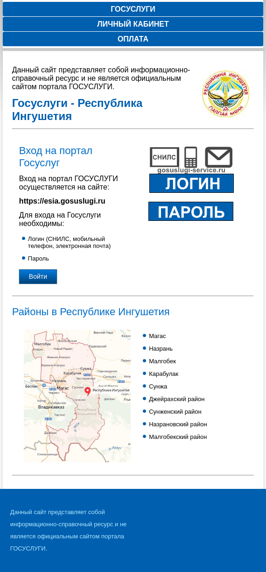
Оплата (133, 39)
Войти (38, 276)
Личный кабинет (132, 24)
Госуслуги (133, 9)
